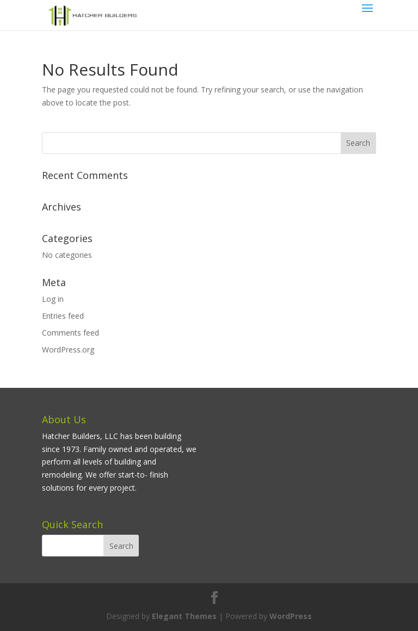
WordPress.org (68, 349)
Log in (53, 299)
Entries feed (63, 316)
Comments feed (70, 332)
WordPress (290, 616)
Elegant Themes (184, 616)
